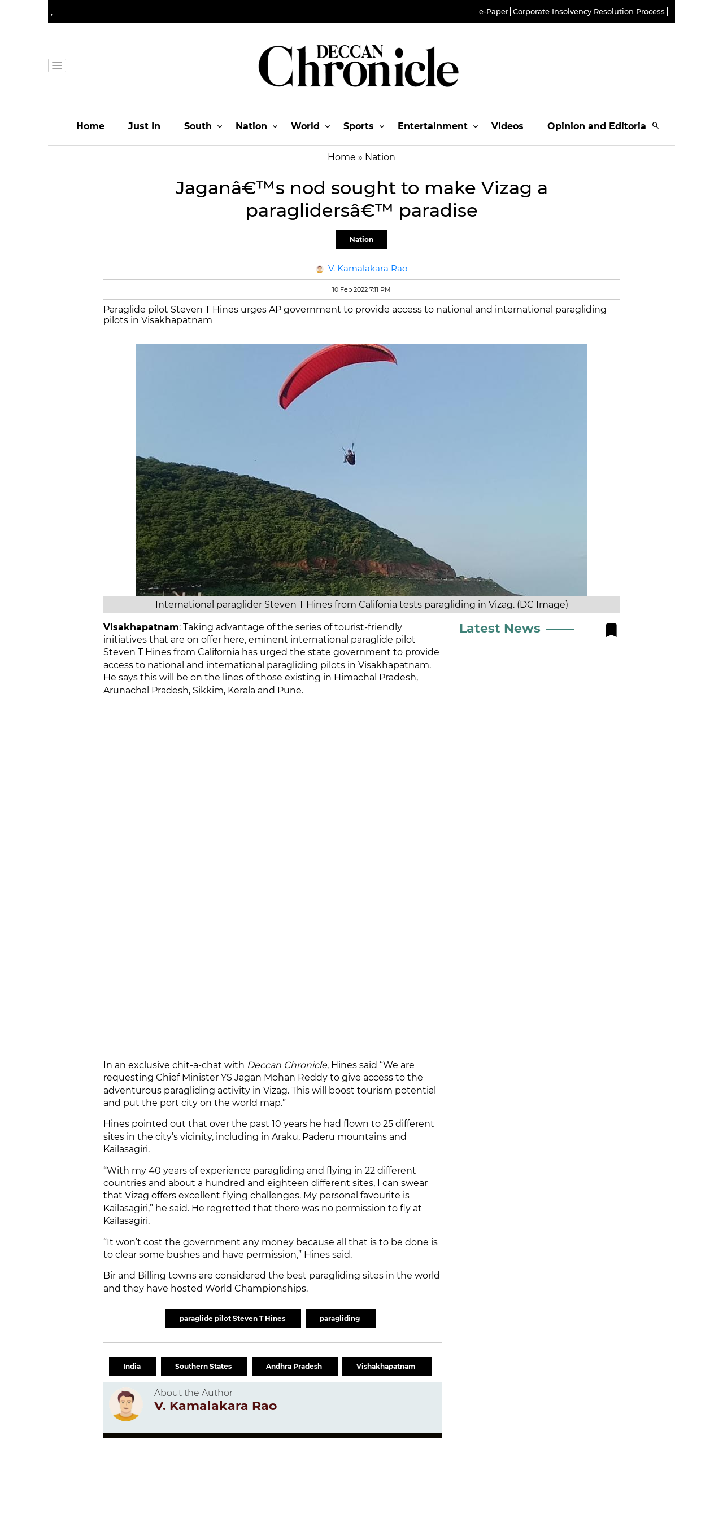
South (198, 126)
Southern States (204, 1366)
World (305, 126)
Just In (144, 126)
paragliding (341, 1318)
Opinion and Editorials (600, 126)
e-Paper (493, 11)
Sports (358, 126)
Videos (507, 126)
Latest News (500, 628)
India (132, 1366)
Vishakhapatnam (386, 1366)
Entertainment (433, 126)
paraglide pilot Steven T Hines (233, 1318)
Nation (251, 126)
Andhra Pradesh (295, 1366)
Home (90, 126)
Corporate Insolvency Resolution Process (589, 11)
